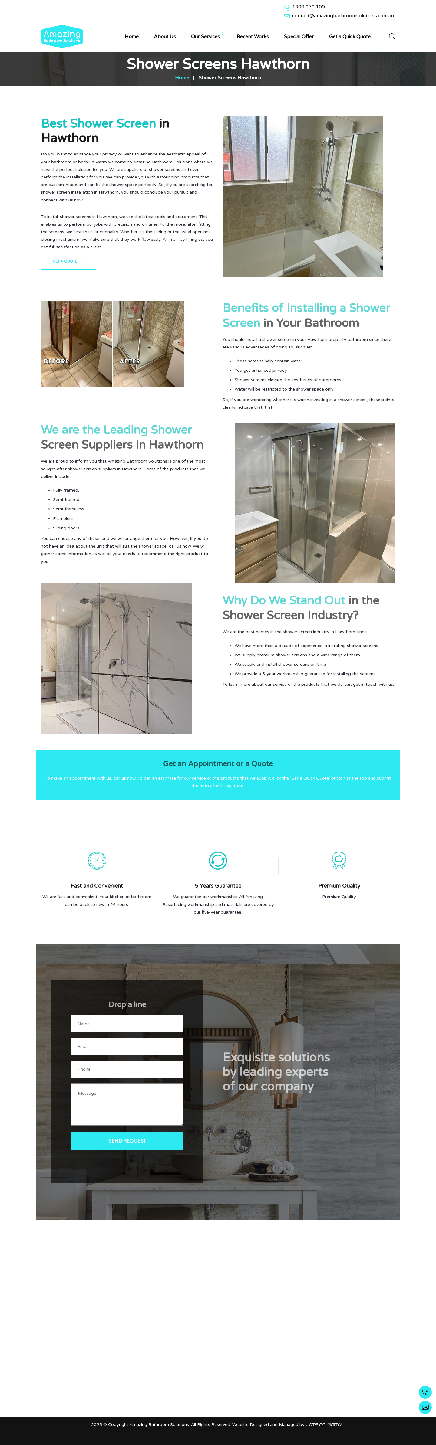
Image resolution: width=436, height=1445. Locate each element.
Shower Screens (183, 1324)
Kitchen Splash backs (188, 1354)
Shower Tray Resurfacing (193, 1339)
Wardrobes (178, 1377)
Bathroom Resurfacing (190, 1346)
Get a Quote (68, 260)
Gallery (174, 1385)
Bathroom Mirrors (185, 1362)
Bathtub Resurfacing (188, 1316)
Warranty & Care (184, 1392)
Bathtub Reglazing (186, 1369)
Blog (172, 1400)
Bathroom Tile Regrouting (194, 1331)
